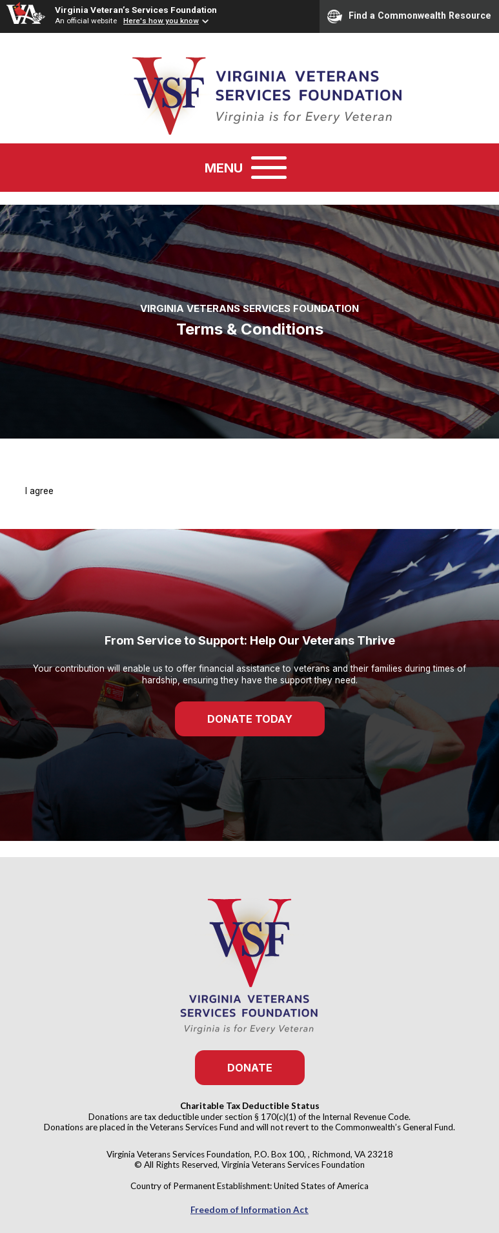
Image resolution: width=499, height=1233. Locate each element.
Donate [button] (249, 1067)
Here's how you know (161, 20)
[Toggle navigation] (269, 167)
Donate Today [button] (249, 718)
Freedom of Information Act (249, 1210)
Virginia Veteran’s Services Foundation (136, 10)
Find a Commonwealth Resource (409, 16)
